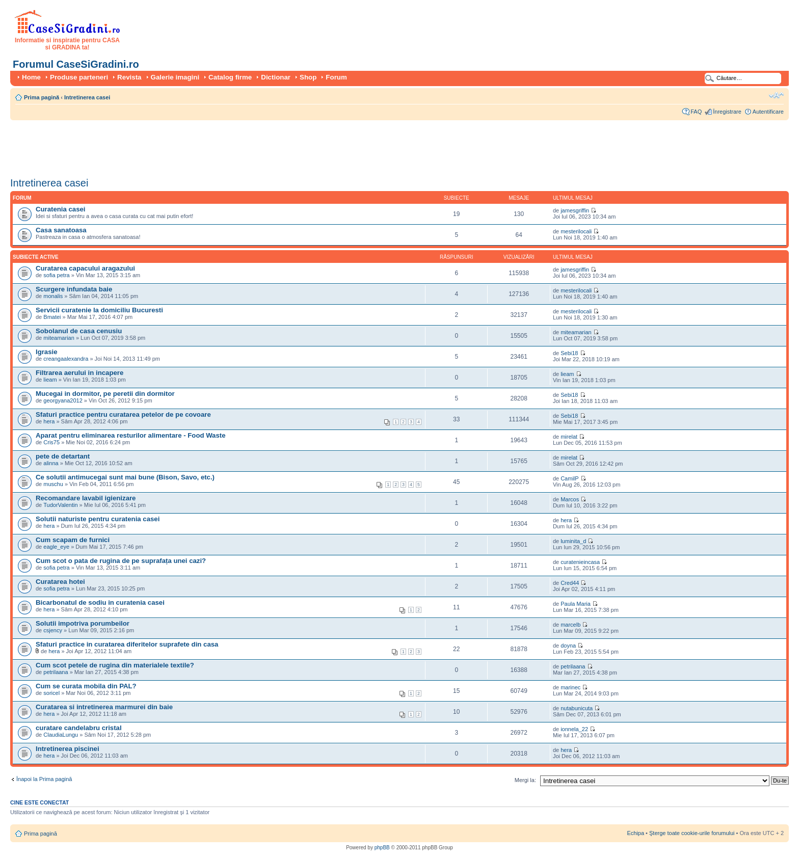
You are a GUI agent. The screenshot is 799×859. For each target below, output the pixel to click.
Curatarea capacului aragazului (85, 268)
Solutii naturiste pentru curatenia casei (97, 519)
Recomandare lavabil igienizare (86, 498)
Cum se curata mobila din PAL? (86, 686)
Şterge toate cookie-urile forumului (692, 833)
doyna (568, 645)
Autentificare (768, 112)
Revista (129, 77)
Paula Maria (576, 604)
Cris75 (51, 442)
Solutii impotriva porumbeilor (82, 623)
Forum (336, 77)
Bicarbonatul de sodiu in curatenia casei (100, 602)
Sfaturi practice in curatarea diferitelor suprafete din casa (127, 644)
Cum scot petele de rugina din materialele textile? (115, 665)
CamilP (569, 478)
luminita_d (573, 541)
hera (49, 421)
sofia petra (56, 275)
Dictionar (275, 77)
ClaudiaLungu (60, 735)
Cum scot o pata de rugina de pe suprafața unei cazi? (121, 561)
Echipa (635, 833)
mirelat (569, 437)
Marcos (570, 499)
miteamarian (58, 338)
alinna (50, 463)
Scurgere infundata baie (74, 289)
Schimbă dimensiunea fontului (776, 95)
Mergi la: (525, 780)
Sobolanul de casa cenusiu (79, 331)
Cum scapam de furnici (73, 540)
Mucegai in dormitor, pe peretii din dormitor (105, 393)
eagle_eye (56, 547)
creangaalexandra (65, 359)
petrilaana (55, 672)
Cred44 (570, 583)
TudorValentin (60, 505)
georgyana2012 (62, 400)
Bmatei (52, 317)
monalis (53, 296)
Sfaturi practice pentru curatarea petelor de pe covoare (123, 414)
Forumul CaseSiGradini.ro (76, 64)
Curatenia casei (61, 209)
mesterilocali (576, 231)
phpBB (382, 847)
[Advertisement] (195, 145)
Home (31, 77)
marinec (570, 687)
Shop (308, 77)
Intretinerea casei (87, 97)
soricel (51, 693)
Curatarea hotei (60, 581)
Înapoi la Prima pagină (44, 779)
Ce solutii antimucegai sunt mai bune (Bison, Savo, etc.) (125, 477)
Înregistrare (727, 112)
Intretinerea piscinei (67, 749)
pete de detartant (63, 456)
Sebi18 (569, 353)
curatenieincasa (580, 562)
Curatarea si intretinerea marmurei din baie (104, 707)
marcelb (570, 625)
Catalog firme (230, 77)
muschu (53, 484)
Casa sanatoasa (61, 230)
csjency (52, 630)
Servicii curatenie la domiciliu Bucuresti (99, 310)
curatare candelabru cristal (79, 728)
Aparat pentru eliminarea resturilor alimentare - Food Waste (131, 435)
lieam (50, 380)
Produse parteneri (79, 77)
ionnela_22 (574, 729)
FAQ (696, 112)
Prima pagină (41, 97)
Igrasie (47, 352)
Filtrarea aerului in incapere (79, 373)
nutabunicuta (577, 708)
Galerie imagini (175, 77)
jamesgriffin (575, 210)
